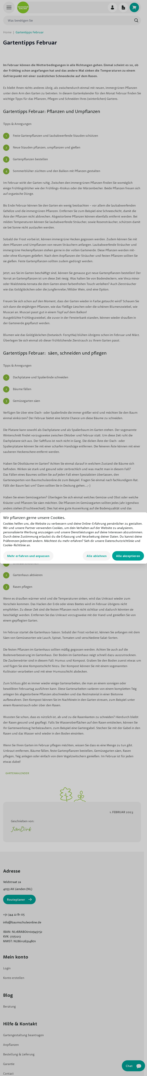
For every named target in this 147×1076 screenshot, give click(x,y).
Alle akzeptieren (128, 556)
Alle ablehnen (96, 556)
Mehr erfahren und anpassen (28, 556)
